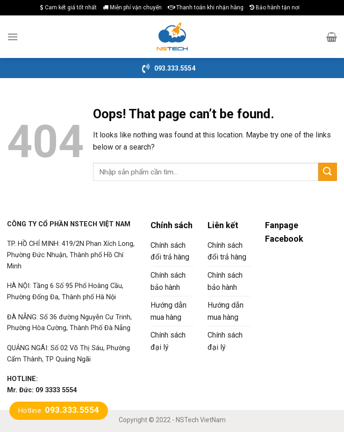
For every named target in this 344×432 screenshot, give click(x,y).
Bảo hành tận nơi (275, 7)
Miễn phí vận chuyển (132, 7)
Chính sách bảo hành (168, 281)
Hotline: (58, 410)
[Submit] (327, 172)
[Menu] (12, 36)
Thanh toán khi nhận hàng (206, 7)
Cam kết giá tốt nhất (68, 7)
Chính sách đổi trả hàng (169, 251)
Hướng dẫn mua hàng (168, 311)
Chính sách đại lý (168, 341)
